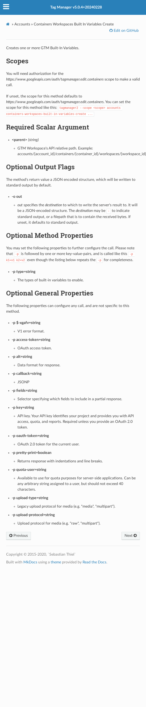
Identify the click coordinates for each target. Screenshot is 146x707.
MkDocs (30, 562)
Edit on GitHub (126, 30)
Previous (18, 535)
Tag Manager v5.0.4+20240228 (76, 7)
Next (131, 535)
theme (56, 562)
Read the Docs (94, 562)
